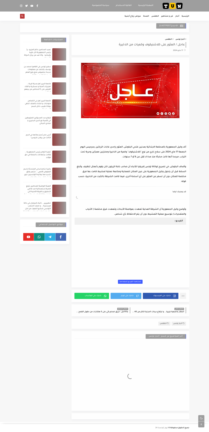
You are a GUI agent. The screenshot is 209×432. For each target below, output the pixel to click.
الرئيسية (185, 16)
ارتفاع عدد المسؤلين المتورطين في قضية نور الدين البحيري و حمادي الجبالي (38, 121)
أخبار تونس (180, 39)
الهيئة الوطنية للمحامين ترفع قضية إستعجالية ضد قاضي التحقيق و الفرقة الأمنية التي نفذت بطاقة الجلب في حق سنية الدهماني (37, 191)
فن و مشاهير (167, 16)
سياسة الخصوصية (100, 5)
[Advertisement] (130, 136)
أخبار (177, 16)
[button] (160, 296)
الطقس (155, 16)
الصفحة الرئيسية (145, 5)
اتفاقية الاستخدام (124, 5)
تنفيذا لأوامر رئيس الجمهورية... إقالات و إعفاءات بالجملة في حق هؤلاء (38, 155)
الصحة (146, 16)
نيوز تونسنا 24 (161, 428)
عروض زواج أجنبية (133, 16)
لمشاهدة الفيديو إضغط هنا (130, 282)
